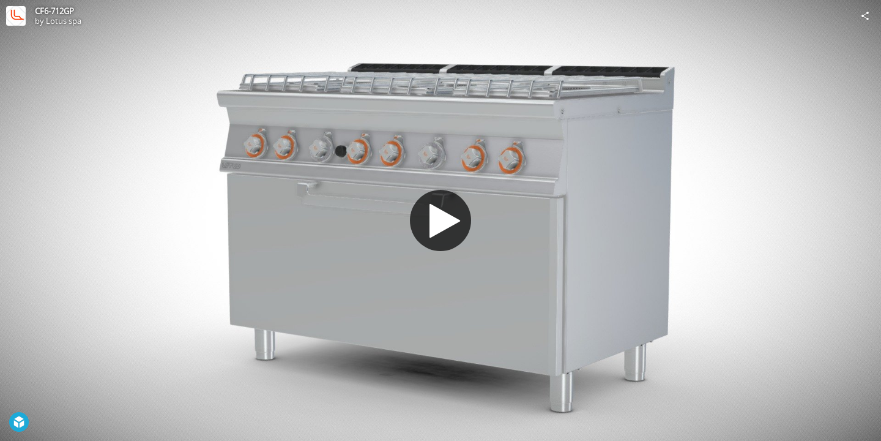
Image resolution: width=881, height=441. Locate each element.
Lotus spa (63, 20)
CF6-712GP (54, 11)
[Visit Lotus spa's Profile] (16, 16)
